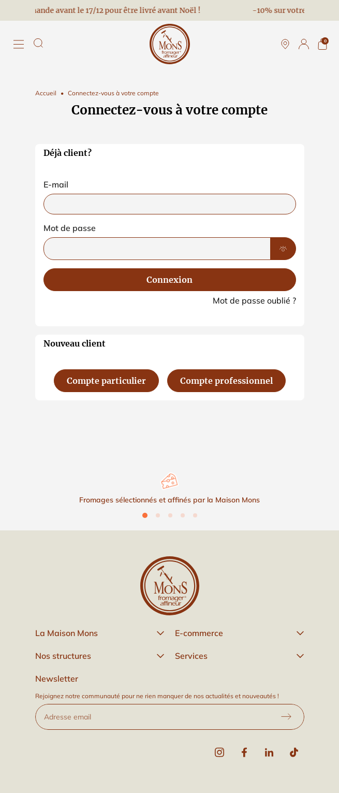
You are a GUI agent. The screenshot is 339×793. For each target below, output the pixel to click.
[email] (169, 204)
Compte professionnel (226, 381)
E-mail (55, 184)
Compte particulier (106, 381)
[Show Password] (283, 248)
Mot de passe (69, 228)
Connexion (169, 280)
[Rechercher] (38, 43)
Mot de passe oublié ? (254, 300)
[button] (100, 633)
